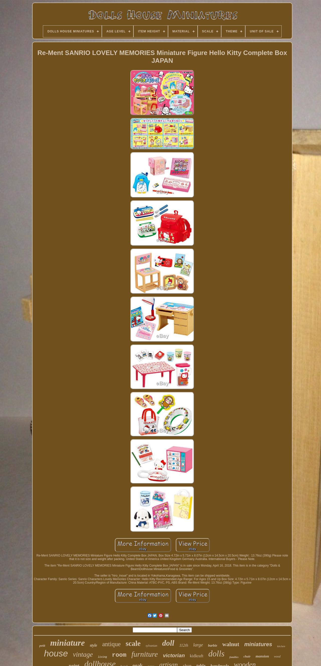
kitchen (281, 646)
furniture (144, 654)
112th (183, 645)
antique (111, 644)
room (119, 655)
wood (277, 656)
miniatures (258, 644)
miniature (67, 642)
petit (42, 645)
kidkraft (196, 655)
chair (247, 656)
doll (168, 643)
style (93, 645)
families (233, 656)
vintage (83, 654)
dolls (216, 653)
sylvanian (151, 645)
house (56, 653)
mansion (262, 656)
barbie (212, 645)
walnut (230, 644)
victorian (174, 655)
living (102, 657)
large (198, 644)
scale (133, 643)
